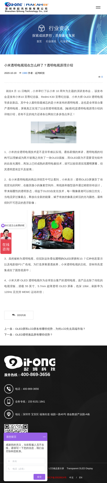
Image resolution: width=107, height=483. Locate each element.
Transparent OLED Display (80, 468)
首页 (39, 41)
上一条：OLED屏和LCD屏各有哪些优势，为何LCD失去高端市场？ (44, 328)
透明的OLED (63, 258)
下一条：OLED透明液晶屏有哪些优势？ (28, 334)
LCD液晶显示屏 (56, 468)
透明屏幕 (91, 163)
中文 (71, 477)
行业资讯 (51, 41)
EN (80, 477)
